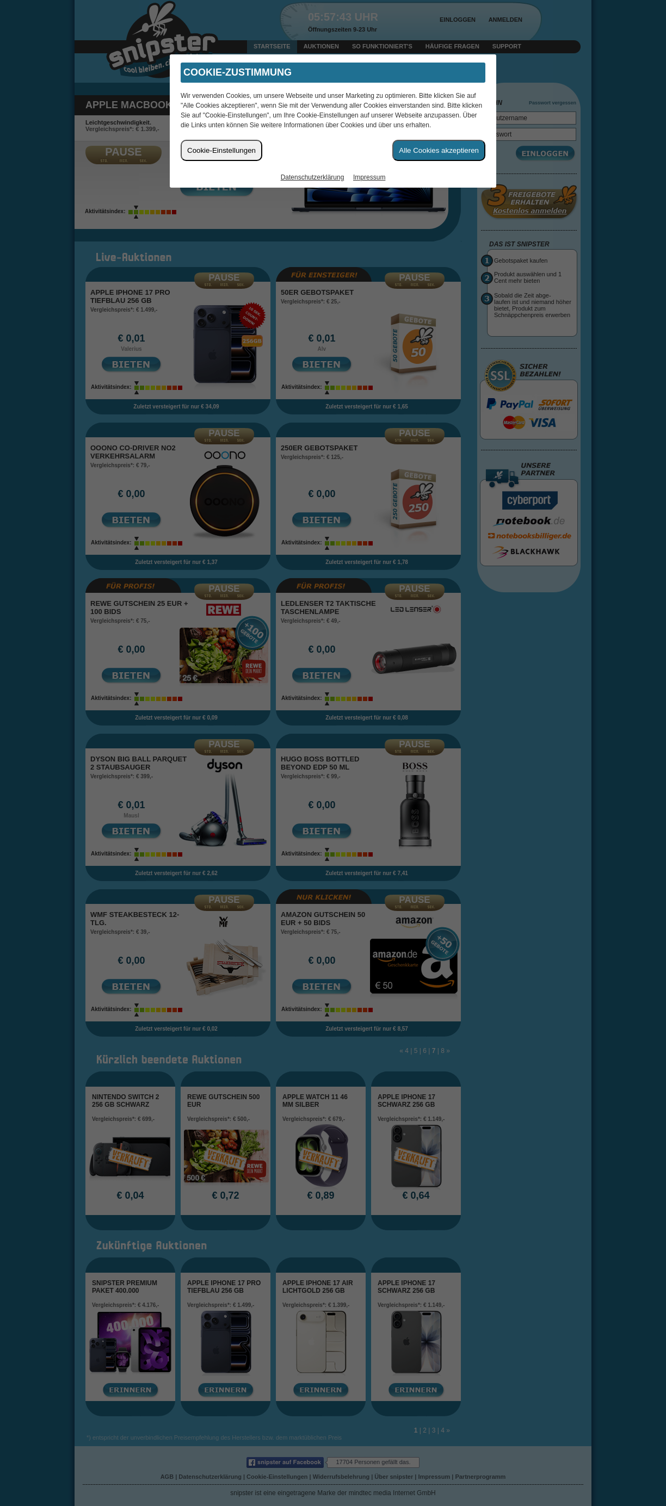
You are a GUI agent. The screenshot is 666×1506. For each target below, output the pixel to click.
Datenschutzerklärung (312, 177)
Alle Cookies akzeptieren (439, 150)
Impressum (369, 177)
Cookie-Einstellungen (221, 150)
